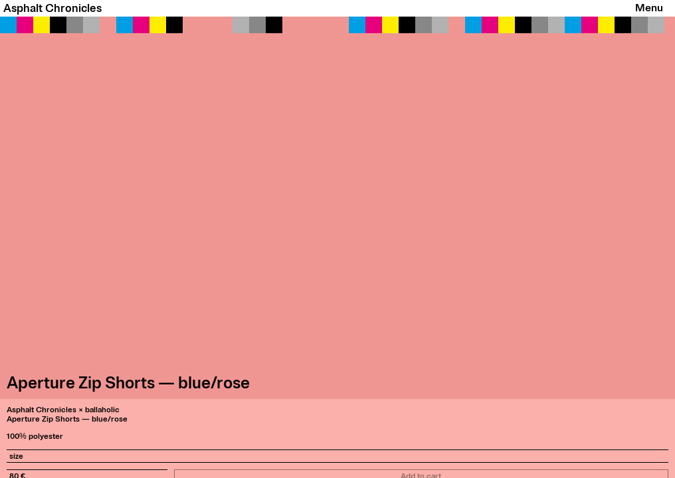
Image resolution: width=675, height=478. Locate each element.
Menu (649, 8)
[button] (337, 208)
